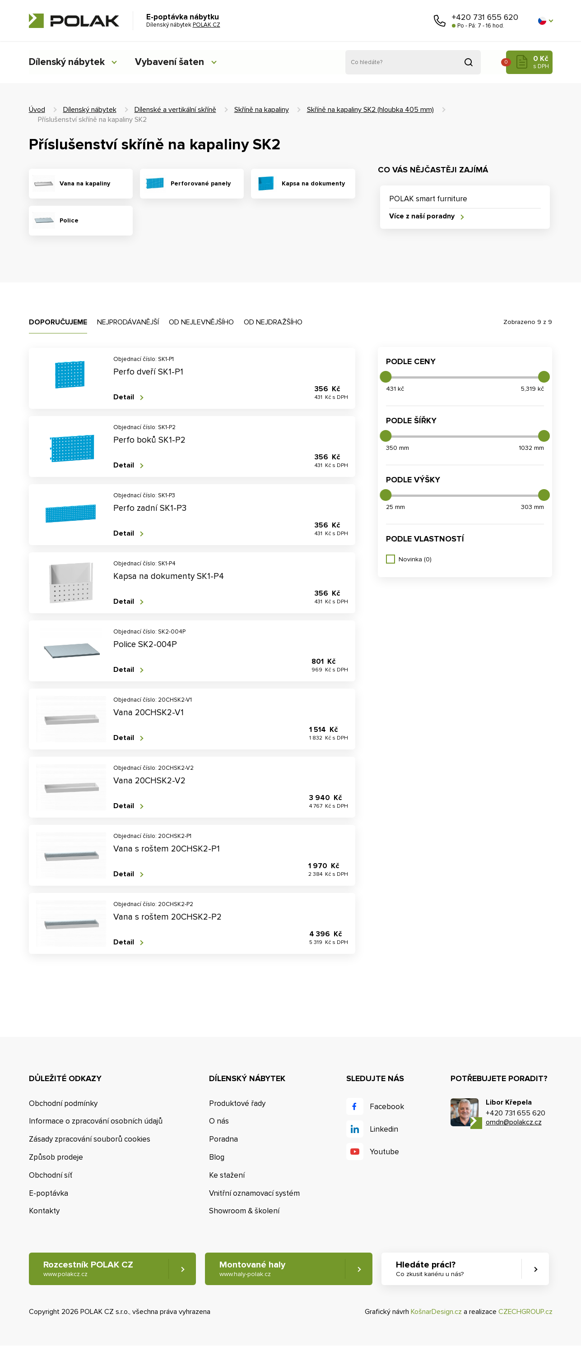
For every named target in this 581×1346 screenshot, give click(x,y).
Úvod (37, 109)
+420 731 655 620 (485, 17)
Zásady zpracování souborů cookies (89, 1139)
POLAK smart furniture (428, 199)
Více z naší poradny (422, 216)
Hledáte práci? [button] (431, 1269)
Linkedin (384, 1129)
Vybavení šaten (173, 62)
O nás (219, 1121)
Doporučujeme (58, 322)
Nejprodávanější (128, 322)
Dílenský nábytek (67, 62)
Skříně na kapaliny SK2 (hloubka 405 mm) (370, 109)
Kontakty (44, 1211)
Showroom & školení (244, 1211)
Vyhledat (468, 62)
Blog (216, 1157)
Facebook (387, 1106)
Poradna (223, 1139)
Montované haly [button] (253, 1269)
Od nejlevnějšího (201, 322)
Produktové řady (237, 1103)
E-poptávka (48, 1193)
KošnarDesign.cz (436, 1311)
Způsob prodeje (56, 1157)
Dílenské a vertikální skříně (175, 109)
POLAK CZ (74, 21)
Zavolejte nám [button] (440, 21)
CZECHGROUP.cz (525, 1311)
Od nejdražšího (273, 322)
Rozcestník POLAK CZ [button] (88, 1269)
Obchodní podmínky (63, 1103)
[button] (545, 21)
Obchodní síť (50, 1175)
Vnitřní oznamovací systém (254, 1193)
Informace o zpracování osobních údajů (96, 1121)
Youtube (384, 1151)
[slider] (385, 377)
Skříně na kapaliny (261, 109)
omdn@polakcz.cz (514, 1122)
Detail (123, 397)
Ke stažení (227, 1175)
